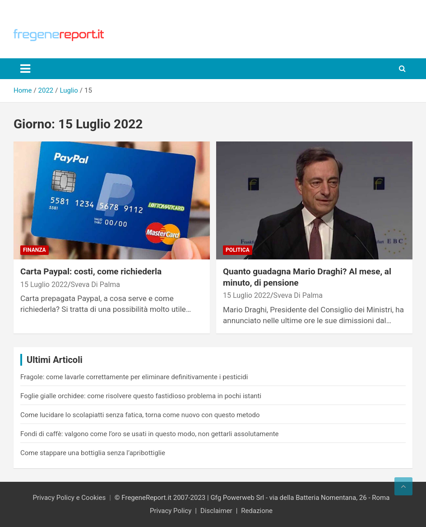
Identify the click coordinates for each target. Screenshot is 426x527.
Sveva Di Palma (95, 284)
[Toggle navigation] (25, 68)
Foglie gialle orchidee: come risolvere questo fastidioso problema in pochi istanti (140, 396)
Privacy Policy (170, 511)
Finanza (34, 250)
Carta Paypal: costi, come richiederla (91, 271)
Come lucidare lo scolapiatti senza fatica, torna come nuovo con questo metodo (140, 415)
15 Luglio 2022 (44, 284)
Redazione (257, 511)
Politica (238, 250)
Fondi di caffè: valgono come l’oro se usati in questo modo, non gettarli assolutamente (149, 434)
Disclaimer (216, 511)
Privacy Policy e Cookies (69, 498)
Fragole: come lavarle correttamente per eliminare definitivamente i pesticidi (134, 377)
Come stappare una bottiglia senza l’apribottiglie (92, 453)
